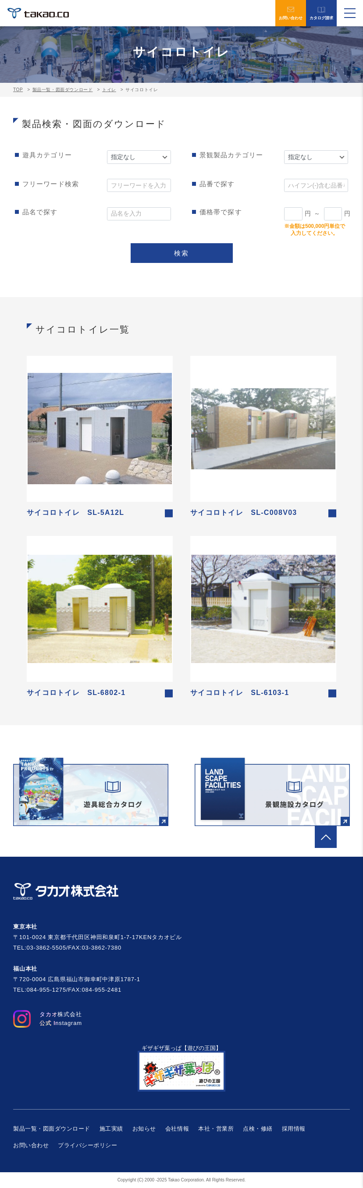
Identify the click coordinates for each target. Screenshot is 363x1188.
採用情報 (294, 1128)
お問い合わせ (290, 13)
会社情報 (177, 1128)
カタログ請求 (321, 13)
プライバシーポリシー (87, 1145)
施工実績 (111, 1128)
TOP (18, 89)
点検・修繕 (258, 1128)
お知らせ (144, 1128)
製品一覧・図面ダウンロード (62, 89)
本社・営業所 (216, 1128)
